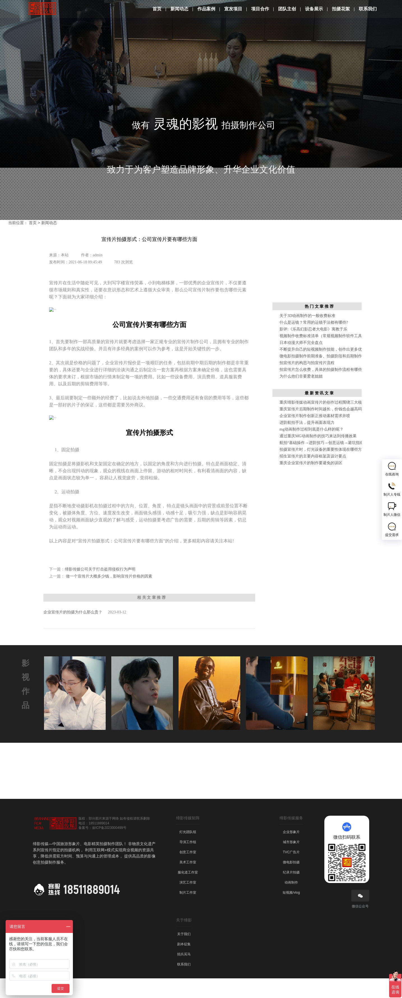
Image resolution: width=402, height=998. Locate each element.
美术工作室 (187, 882)
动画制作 (291, 902)
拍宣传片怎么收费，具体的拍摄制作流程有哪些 (320, 389)
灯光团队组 (187, 851)
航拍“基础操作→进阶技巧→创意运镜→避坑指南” (322, 462)
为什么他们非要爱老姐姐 (301, 396)
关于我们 (184, 953)
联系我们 (368, 8)
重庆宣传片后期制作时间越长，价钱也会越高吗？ (322, 429)
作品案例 (206, 8)
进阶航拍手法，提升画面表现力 (306, 442)
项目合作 (260, 8)
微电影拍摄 (291, 882)
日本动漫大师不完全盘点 (301, 362)
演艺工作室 (187, 902)
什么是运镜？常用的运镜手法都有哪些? (313, 342)
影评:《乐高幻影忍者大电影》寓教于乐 (313, 349)
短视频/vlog (291, 912)
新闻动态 (179, 8)
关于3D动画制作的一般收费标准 (307, 335)
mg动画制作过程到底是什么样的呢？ (311, 449)
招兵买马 (184, 974)
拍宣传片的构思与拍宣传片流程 (306, 382)
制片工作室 (187, 912)
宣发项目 (233, 8)
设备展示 (314, 8)
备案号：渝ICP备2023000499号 (102, 847)
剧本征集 (184, 963)
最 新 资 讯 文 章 (319, 412)
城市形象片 (291, 861)
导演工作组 (187, 861)
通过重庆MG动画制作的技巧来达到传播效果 (318, 456)
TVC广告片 (291, 871)
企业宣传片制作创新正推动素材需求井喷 (314, 435)
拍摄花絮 (341, 8)
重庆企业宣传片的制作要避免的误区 (310, 482)
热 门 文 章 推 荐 (319, 326)
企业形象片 (291, 851)
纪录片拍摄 (291, 892)
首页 (157, 8)
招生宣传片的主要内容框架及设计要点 (312, 476)
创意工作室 (187, 871)
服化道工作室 (188, 892)
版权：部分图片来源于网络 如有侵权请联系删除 (114, 838)
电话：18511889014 (93, 843)
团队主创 (287, 8)
